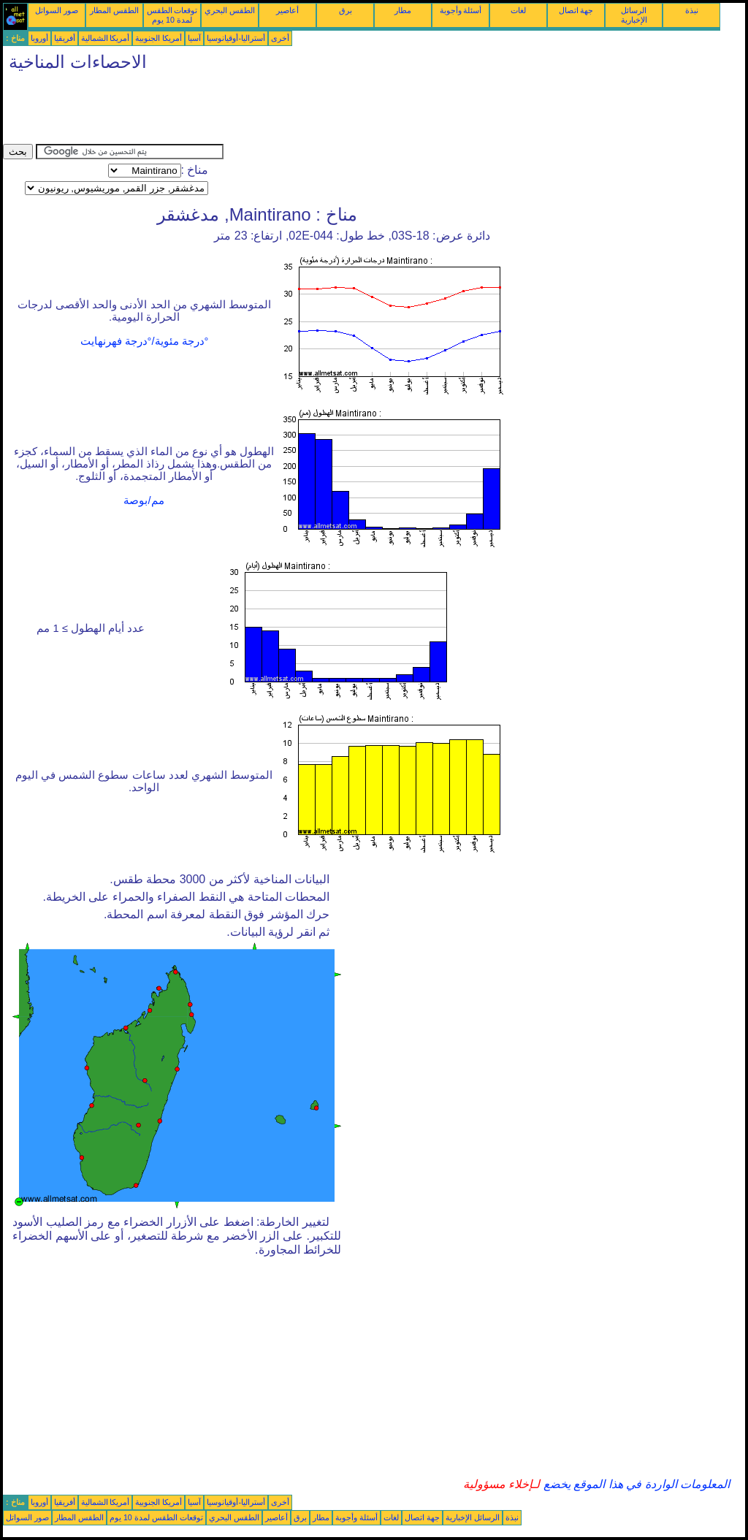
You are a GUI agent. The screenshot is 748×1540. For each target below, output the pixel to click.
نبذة (691, 10)
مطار (402, 10)
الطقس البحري (230, 10)
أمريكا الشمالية (105, 38)
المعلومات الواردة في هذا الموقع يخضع (635, 1484)
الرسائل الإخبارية (634, 15)
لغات (518, 10)
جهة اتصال (576, 10)
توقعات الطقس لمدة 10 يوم (172, 15)
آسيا (194, 38)
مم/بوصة (143, 500)
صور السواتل (56, 10)
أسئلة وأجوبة (461, 10)
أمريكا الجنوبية (158, 38)
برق (345, 10)
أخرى (280, 38)
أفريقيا (64, 38)
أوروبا (39, 38)
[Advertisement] (269, 111)
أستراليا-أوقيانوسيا (236, 38)
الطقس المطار (114, 10)
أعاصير (287, 10)
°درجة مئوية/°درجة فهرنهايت (144, 341)
